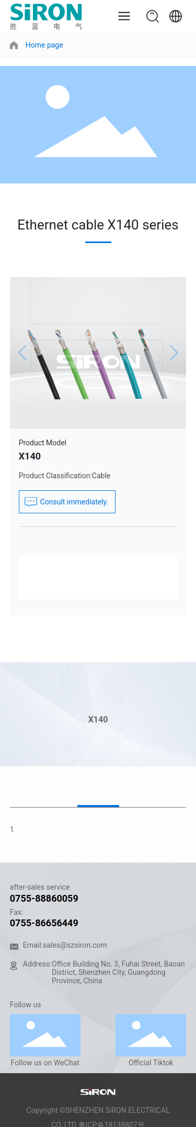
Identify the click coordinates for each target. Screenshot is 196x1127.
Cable (101, 476)
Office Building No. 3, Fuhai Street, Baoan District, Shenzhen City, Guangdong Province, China (118, 972)
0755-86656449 (44, 922)
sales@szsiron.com (75, 945)
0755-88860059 (44, 898)
